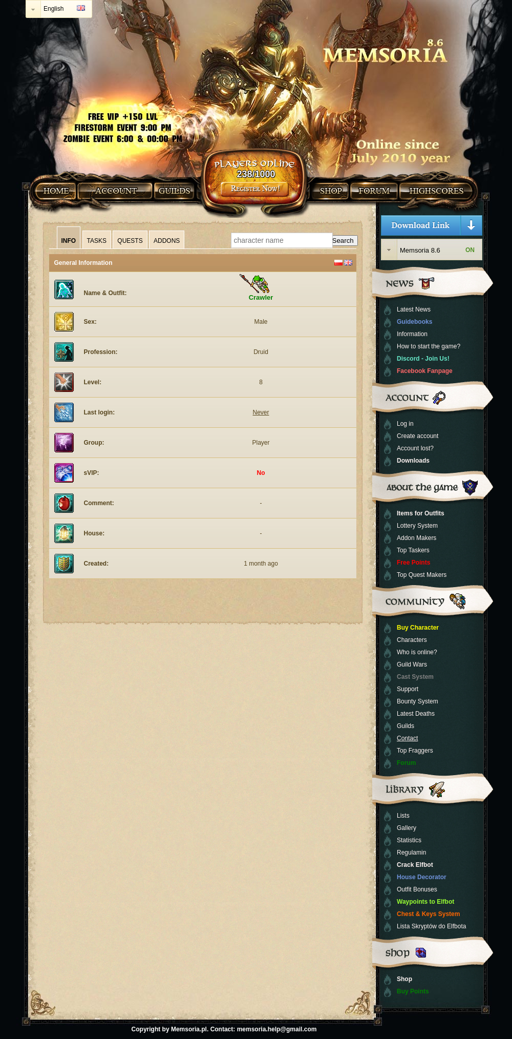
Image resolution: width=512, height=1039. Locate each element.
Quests (129, 240)
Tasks (96, 240)
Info (68, 240)
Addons (167, 240)
